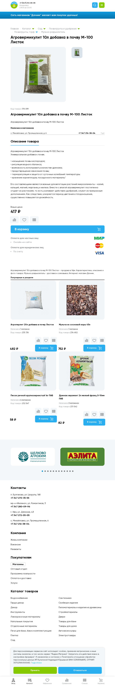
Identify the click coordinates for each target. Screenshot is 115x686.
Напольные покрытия (22, 621)
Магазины (18, 564)
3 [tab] (48, 472)
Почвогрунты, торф (26, 32)
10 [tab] (67, 472)
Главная (15, 28)
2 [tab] (45, 472)
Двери (62, 616)
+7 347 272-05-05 (20, 515)
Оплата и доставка (21, 578)
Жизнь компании (19, 539)
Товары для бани (67, 621)
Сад (41, 28)
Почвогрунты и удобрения (64, 28)
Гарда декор (17, 602)
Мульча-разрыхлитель (53, 32)
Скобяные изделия (68, 602)
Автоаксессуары (67, 630)
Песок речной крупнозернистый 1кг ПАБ (32, 396)
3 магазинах (69, 404)
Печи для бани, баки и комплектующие (31, 630)
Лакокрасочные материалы (25, 616)
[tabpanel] (33, 457)
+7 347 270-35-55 (20, 498)
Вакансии (16, 544)
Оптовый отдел (19, 569)
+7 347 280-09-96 (20, 506)
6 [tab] (56, 472)
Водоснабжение (19, 598)
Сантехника (65, 598)
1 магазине (21, 330)
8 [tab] (61, 472)
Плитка (14, 635)
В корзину (57, 229)
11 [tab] (70, 472)
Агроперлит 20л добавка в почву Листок (33, 325)
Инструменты (18, 612)
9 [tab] (64, 472)
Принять (35, 670)
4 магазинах (21, 401)
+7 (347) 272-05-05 (27, 3)
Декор (14, 607)
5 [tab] (53, 472)
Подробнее (36, 663)
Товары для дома (68, 626)
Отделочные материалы (24, 626)
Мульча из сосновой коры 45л (75, 325)
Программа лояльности (23, 573)
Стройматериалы (68, 612)
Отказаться (80, 670)
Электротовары (67, 635)
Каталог (28, 28)
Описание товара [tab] (25, 141)
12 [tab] (72, 472)
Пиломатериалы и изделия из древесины (80, 607)
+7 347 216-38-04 (87, 133)
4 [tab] (50, 472)
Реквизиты (16, 549)
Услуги (14, 583)
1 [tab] (42, 472)
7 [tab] (59, 472)
